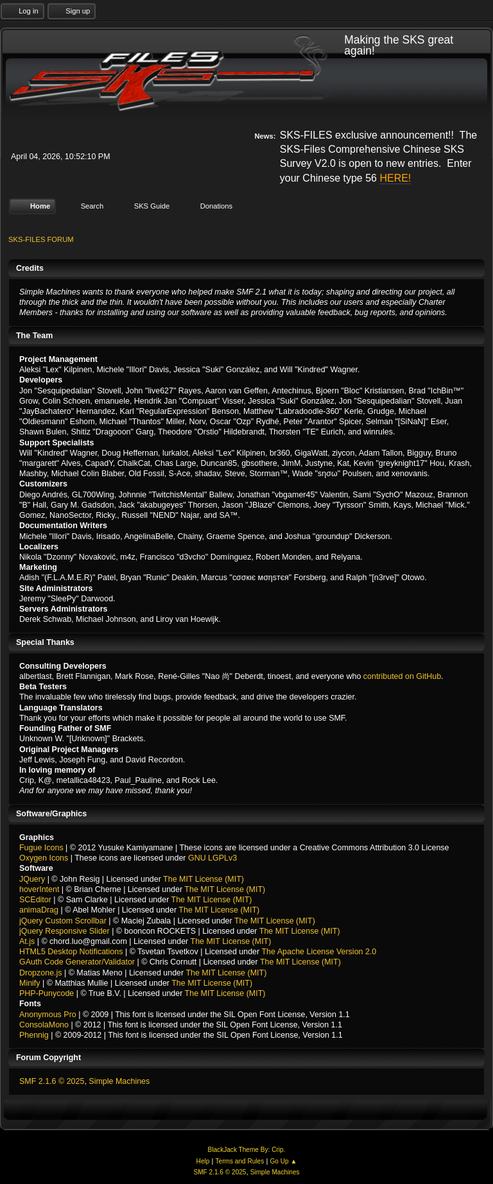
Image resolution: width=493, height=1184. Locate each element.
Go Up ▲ (283, 1161)
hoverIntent (39, 889)
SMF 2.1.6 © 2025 (51, 1081)
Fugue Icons (41, 847)
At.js (27, 941)
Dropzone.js (40, 972)
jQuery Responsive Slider (64, 931)
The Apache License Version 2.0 (318, 951)
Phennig (34, 1035)
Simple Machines (119, 1081)
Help (203, 1161)
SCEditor (35, 899)
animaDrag (38, 909)
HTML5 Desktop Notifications (71, 951)
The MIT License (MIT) (203, 878)
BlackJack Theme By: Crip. (247, 1149)
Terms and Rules (240, 1161)
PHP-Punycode (46, 993)
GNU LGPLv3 (212, 858)
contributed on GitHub (402, 676)
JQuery (32, 878)
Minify (29, 983)
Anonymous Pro (47, 1013)
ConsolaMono (44, 1024)
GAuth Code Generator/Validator (77, 961)
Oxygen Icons (43, 858)
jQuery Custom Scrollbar (63, 920)
